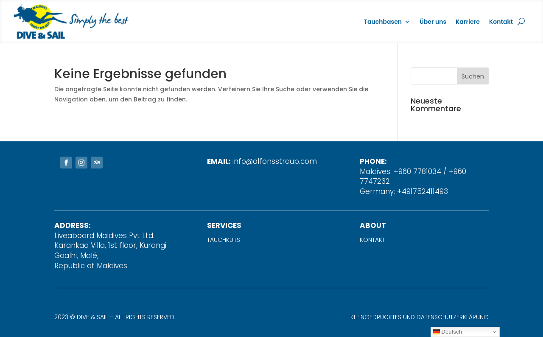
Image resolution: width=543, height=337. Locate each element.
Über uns (433, 21)
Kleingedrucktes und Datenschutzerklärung (419, 317)
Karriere (468, 21)
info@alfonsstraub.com (274, 161)
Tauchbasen (383, 21)
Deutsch (447, 332)
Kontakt (501, 21)
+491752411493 (422, 191)
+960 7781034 (417, 171)
